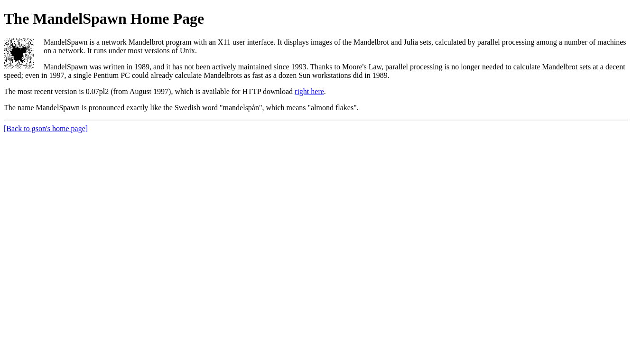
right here (309, 91)
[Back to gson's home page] (46, 128)
